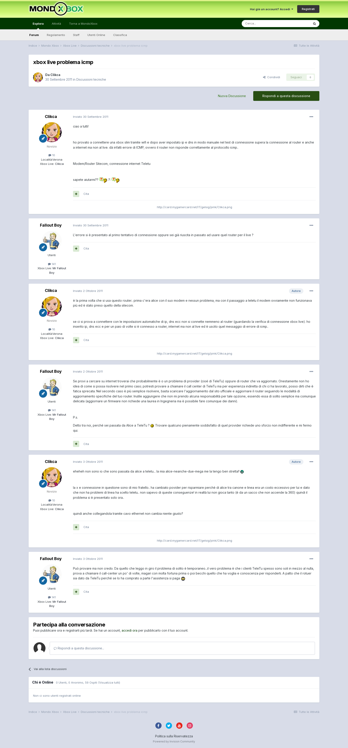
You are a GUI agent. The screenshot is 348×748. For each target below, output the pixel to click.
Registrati (308, 9)
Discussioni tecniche (91, 79)
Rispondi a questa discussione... (79, 648)
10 (51, 155)
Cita (86, 193)
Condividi (271, 77)
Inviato (90, 116)
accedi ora (129, 630)
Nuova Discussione (232, 96)
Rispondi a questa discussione (286, 96)
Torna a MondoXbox (83, 23)
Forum (34, 35)
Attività (56, 23)
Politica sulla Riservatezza (174, 736)
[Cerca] (262, 23)
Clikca (55, 75)
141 (52, 264)
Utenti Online (96, 35)
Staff (76, 35)
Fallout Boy (51, 225)
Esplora (38, 25)
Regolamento (56, 35)
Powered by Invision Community (174, 741)
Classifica (120, 35)
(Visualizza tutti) (109, 682)
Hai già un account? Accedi (271, 9)
